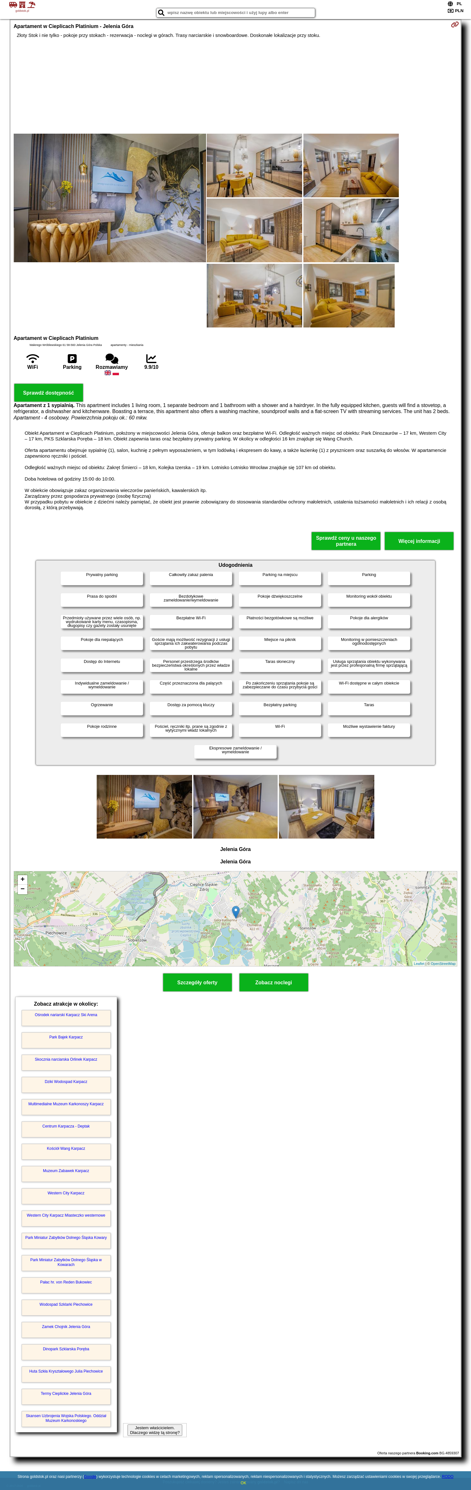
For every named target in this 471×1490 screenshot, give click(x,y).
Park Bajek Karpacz (66, 1037)
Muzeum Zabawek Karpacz (66, 1171)
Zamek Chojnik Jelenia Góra (66, 1327)
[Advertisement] (235, 85)
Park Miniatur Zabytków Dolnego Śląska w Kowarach (66, 1262)
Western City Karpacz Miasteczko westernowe (66, 1215)
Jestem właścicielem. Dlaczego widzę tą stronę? (155, 1430)
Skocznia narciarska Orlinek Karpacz (66, 1059)
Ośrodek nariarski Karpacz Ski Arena (66, 1015)
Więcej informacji (419, 541)
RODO (448, 1476)
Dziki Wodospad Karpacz (66, 1081)
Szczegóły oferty (197, 982)
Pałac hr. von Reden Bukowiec (66, 1282)
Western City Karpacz (66, 1193)
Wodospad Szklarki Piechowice (66, 1304)
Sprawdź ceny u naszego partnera (346, 541)
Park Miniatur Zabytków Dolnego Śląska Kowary (66, 1237)
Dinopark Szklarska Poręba (66, 1349)
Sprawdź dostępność (48, 393)
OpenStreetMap (443, 964)
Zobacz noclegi (273, 982)
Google (90, 1476)
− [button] (23, 889)
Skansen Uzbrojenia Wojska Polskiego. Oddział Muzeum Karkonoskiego (66, 1418)
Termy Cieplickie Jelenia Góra (66, 1393)
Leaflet (419, 964)
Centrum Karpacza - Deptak (66, 1126)
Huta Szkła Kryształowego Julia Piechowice (66, 1371)
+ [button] (23, 880)
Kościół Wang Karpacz (66, 1148)
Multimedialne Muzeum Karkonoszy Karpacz (66, 1104)
